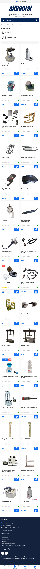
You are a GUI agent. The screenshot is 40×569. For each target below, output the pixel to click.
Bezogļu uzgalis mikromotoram (25, 220)
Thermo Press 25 (26, 501)
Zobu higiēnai (5, 541)
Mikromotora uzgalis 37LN (28, 157)
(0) (6, 69)
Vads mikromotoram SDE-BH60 (28, 283)
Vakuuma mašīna (7, 95)
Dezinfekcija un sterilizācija (8, 543)
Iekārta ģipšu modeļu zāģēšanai (8, 64)
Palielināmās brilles (27, 189)
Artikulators (5, 157)
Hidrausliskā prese (7, 407)
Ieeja (17, 1)
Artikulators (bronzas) (27, 126)
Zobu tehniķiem (6, 539)
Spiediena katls (25, 314)
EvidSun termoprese (27, 64)
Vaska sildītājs (6, 282)
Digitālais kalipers (7, 189)
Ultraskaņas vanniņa (27, 95)
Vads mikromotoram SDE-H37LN (28, 252)
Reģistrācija (24, 1)
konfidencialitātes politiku (15, 558)
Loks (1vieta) (25, 345)
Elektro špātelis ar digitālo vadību (9, 127)
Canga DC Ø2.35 (26, 439)
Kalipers (4, 220)
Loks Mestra (5, 314)
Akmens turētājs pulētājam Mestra (29, 377)
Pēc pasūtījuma (11, 37)
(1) (6, 287)
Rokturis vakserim (7, 251)
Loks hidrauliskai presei (28, 470)
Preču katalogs (8, 20)
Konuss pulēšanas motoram (29, 407)
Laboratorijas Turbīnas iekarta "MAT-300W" (8, 470)
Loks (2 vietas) (6, 345)
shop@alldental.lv (7, 530)
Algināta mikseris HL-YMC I (10, 376)
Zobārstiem (5, 537)
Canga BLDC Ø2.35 (7, 439)
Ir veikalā (8, 32)
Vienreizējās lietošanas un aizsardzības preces (13, 545)
